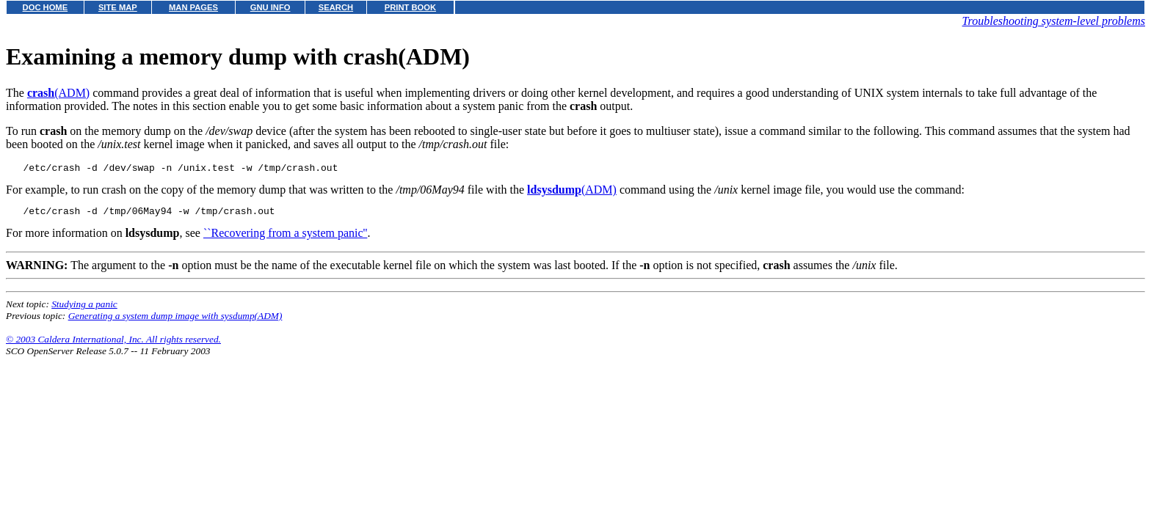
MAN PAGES (193, 7)
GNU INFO (270, 7)
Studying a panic (84, 308)
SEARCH (336, 7)
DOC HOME (45, 7)
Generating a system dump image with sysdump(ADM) (175, 320)
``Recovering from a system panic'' (285, 237)
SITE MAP (117, 7)
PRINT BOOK (410, 7)
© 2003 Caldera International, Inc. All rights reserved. (113, 343)
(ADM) (58, 93)
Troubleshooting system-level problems (1053, 21)
